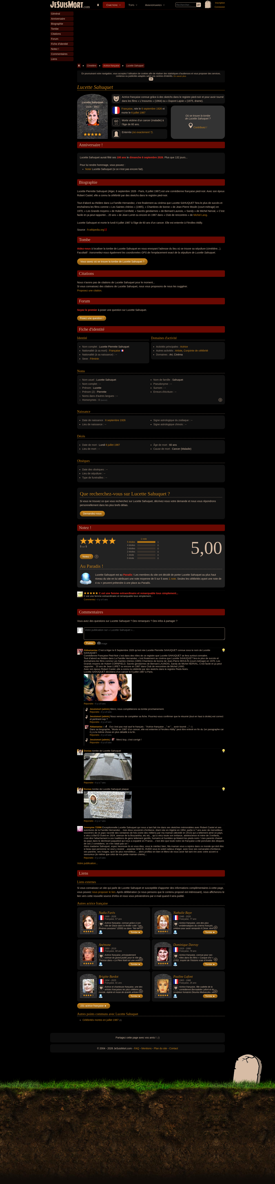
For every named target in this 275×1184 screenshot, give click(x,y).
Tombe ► (136, 932)
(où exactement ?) (142, 132)
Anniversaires (153, 4)
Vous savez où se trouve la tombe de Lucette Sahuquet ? (112, 261)
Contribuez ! (200, 127)
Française (126, 108)
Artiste (178, 350)
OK (150, 79)
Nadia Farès (107, 913)
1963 (181, 980)
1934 (107, 980)
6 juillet (135, 112)
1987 (142, 112)
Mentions (146, 1048)
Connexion (220, 7)
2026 (113, 916)
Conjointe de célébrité (196, 350)
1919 (181, 948)
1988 (188, 980)
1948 (181, 916)
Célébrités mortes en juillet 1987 (101, 1020)
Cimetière (112, 4)
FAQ (136, 1048)
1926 (159, 108)
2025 (113, 980)
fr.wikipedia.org (95, 229)
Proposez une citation (89, 290)
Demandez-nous (92, 513)
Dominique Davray (185, 945)
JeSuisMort (66, 5)
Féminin (94, 358)
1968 (107, 916)
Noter (88, 169)
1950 (107, 948)
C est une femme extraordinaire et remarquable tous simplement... (138, 593)
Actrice (184, 346)
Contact (173, 1048)
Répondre (88, 703)
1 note (144, 539)
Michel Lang (200, 215)
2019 (113, 948)
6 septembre (148, 108)
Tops (131, 4)
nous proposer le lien (104, 892)
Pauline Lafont (183, 976)
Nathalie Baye (182, 913)
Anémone (105, 945)
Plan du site (160, 1048)
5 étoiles (131, 542)
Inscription (220, 3)
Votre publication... (87, 863)
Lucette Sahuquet (135, 65)
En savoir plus (180, 76)
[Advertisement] (151, 37)
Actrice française (111, 65)
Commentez (90, 599)
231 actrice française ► (93, 1005)
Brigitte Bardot (108, 976)
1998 (188, 948)
